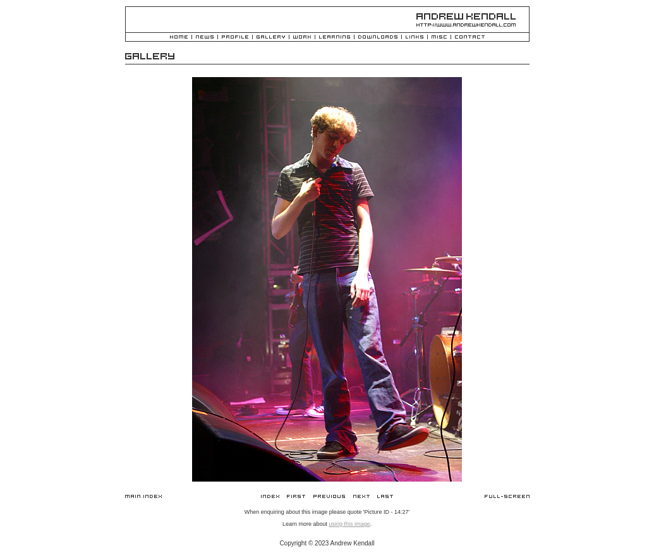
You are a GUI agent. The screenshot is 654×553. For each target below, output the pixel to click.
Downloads (377, 37)
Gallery (271, 37)
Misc (439, 37)
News (205, 37)
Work (302, 37)
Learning (334, 37)
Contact (470, 37)
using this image (349, 524)
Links (414, 37)
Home (179, 37)
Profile (235, 37)
